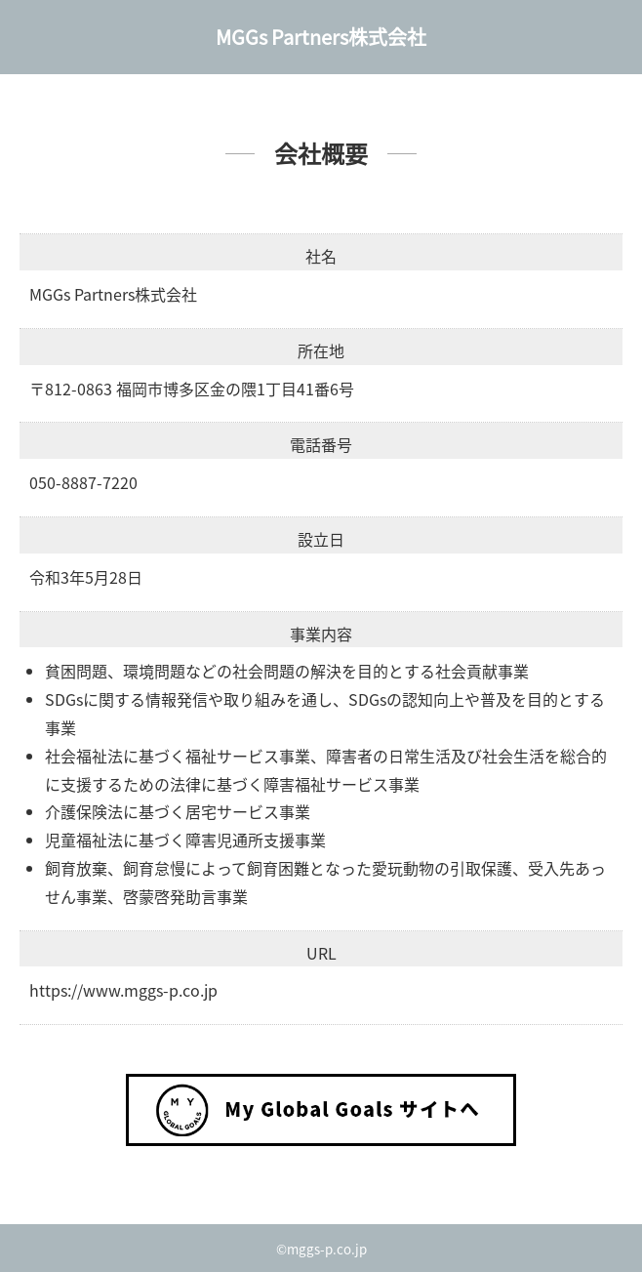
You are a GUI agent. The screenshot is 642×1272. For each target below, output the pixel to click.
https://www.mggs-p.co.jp (123, 990)
